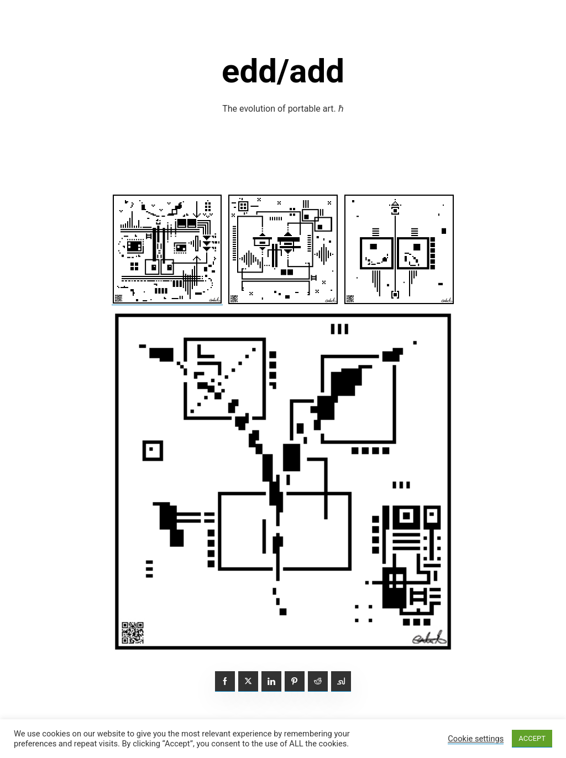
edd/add (283, 71)
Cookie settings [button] (476, 739)
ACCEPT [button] (532, 738)
